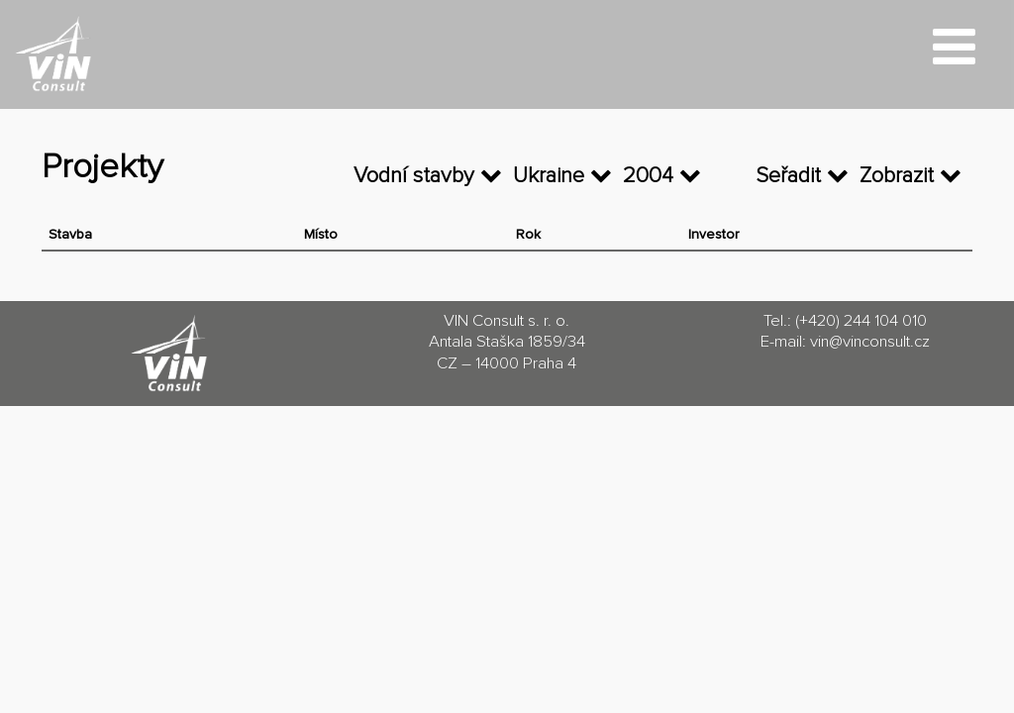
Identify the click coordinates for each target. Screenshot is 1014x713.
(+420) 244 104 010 (861, 321)
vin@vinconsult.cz (870, 342)
